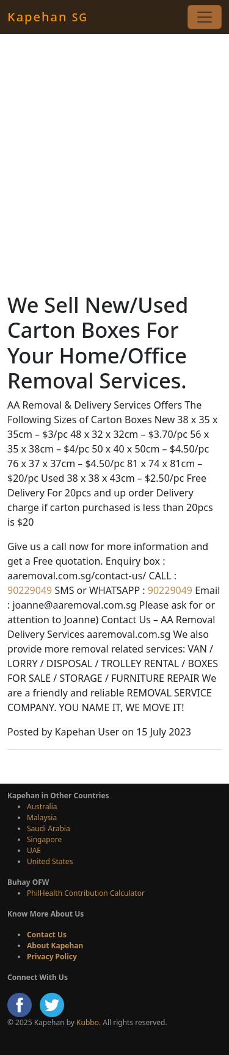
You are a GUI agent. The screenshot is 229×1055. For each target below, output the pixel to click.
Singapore (44, 839)
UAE (34, 850)
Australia (42, 806)
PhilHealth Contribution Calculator (86, 893)
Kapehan (47, 17)
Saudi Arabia (48, 828)
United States (50, 861)
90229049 (29, 590)
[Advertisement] (114, 163)
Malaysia (42, 817)
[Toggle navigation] (204, 17)
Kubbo (87, 1022)
